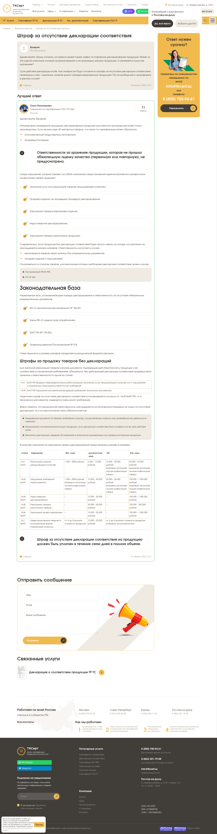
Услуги (10, 21)
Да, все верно (162, 24)
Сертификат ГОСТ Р (88, 774)
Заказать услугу (204, 11)
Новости (83, 11)
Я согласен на (33, 807)
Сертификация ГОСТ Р (105, 21)
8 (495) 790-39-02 (87, 714)
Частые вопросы (87, 805)
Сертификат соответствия (91, 755)
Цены (50, 11)
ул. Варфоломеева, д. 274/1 (200, 5)
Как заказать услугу (113, 5)
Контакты (96, 11)
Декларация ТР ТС (52, 21)
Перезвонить (176, 108)
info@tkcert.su (179, 86)
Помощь (36, 5)
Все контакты (25, 722)
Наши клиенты (92, 5)
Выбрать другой (187, 24)
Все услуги (38, 11)
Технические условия (89, 766)
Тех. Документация (77, 21)
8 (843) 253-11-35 (149, 714)
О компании (66, 11)
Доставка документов (69, 5)
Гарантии (132, 5)
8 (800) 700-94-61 (179, 99)
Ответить (27, 86)
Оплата (51, 5)
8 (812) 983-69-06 (118, 714)
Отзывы (144, 5)
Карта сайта (194, 828)
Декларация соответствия (92, 759)
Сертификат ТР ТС (28, 21)
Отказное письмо (87, 770)
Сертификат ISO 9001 (89, 762)
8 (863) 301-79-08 (180, 714)
